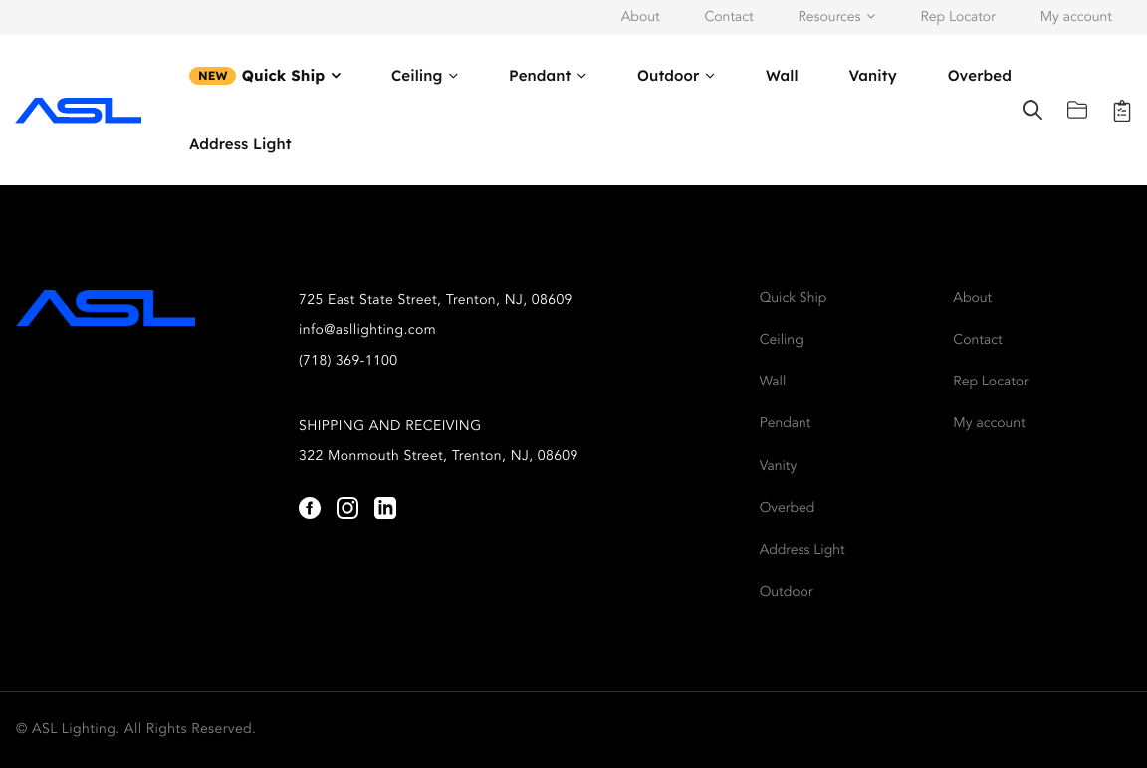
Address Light (240, 143)
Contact (728, 18)
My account (1076, 18)
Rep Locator (957, 18)
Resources (830, 18)
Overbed (980, 75)
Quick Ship (284, 75)
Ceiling (417, 75)
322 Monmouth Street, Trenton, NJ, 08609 (438, 457)
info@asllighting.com (367, 331)
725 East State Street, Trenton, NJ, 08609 (436, 301)
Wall (782, 75)
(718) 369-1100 (348, 362)
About (640, 18)
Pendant (540, 75)
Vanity (872, 75)
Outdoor (668, 75)
